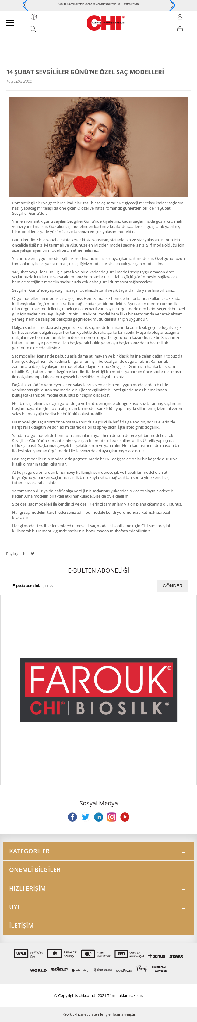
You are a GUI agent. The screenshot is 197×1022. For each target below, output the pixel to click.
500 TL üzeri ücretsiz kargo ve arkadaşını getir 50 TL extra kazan (98, 4)
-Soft (66, 1014)
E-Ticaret (80, 1014)
